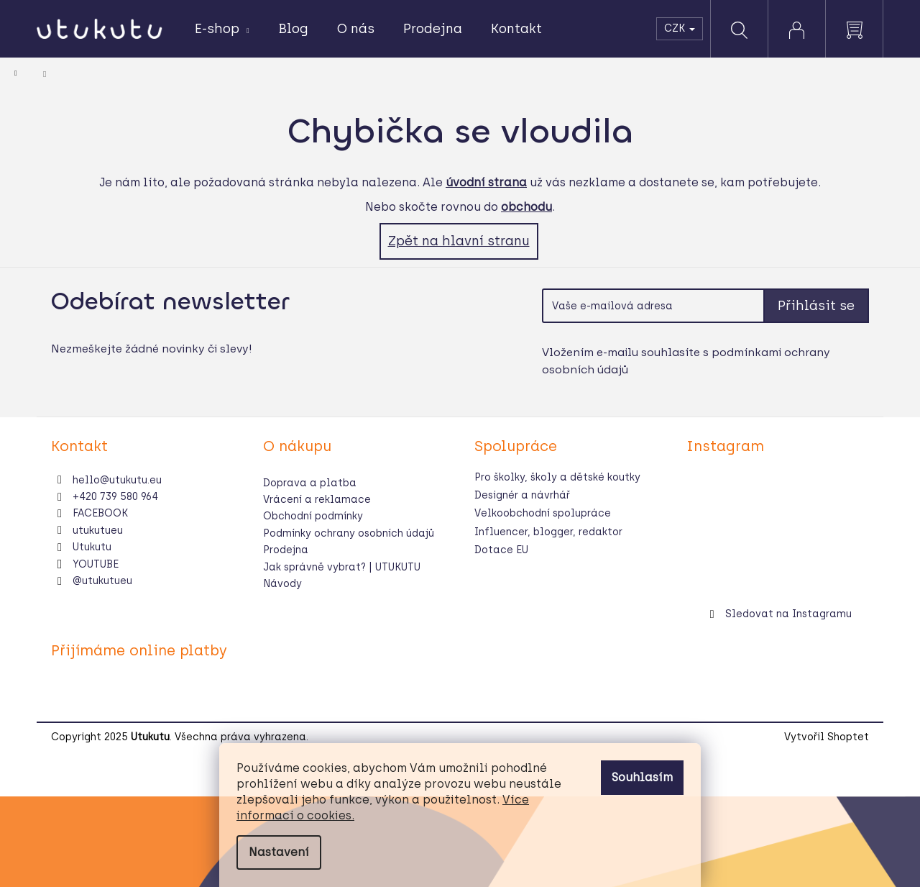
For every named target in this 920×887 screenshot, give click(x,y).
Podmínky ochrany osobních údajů (348, 533)
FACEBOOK (100, 513)
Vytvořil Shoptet (826, 737)
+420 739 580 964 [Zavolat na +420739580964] (115, 497)
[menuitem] (222, 29)
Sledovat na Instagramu (788, 614)
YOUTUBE (96, 564)
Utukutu (92, 547)
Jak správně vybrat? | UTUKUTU (341, 567)
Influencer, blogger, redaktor (548, 532)
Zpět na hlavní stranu (459, 241)
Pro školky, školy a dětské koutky (557, 477)
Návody (282, 584)
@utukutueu (102, 581)
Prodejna (285, 550)
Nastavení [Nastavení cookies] (279, 852)
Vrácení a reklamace (317, 499)
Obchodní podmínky (313, 516)
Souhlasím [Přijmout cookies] (642, 777)
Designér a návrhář (522, 495)
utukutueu (98, 530)
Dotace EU (501, 550)
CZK (679, 28)
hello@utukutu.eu (117, 480)
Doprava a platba (309, 483)
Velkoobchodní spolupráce (542, 513)
